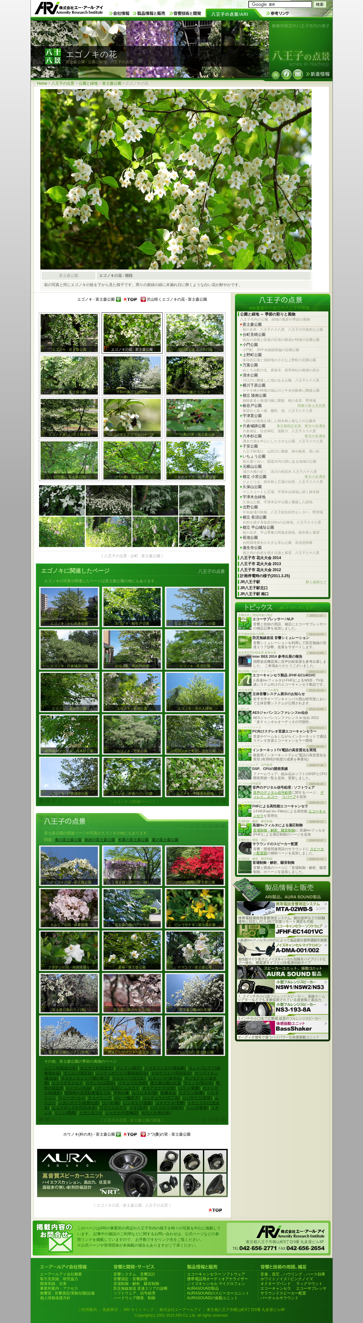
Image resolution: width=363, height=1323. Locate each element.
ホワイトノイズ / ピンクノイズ (286, 1279)
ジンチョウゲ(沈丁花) (161, 1098)
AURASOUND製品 (203, 1288)
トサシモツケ (90, 1113)
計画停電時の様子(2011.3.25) (265, 576)
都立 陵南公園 (254, 395)
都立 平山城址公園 (258, 527)
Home (42, 83)
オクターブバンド (275, 1283)
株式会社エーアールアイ (180, 1309)
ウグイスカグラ (113, 1107)
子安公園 (250, 446)
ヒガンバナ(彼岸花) (165, 1078)
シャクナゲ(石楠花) (121, 1113)
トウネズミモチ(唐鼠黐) (165, 1068)
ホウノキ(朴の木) (156, 1113)
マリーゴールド (71, 1098)
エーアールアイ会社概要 (61, 1274)
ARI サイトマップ (138, 1309)
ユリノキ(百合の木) (60, 1068)
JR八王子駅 (283, 582)
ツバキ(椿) (111, 1103)
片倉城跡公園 (284, 426)
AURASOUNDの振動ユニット (212, 1298)
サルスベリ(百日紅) (128, 1078)
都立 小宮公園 (284, 477)
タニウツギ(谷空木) (96, 1068)
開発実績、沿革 (53, 1283)
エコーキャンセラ (275, 1288)
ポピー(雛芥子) (127, 1098)
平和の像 (121, 1093)
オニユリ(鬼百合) (78, 1073)
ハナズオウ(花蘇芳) (167, 1107)
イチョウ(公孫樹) (132, 1083)
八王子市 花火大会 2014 (260, 558)
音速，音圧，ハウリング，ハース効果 (292, 1274)
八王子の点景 (62, 83)
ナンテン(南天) (129, 1068)
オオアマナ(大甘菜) (158, 1088)
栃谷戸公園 (284, 406)
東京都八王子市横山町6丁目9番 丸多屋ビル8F (246, 1309)
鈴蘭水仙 (168, 1093)
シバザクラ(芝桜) (197, 1098)
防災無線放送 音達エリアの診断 (140, 1288)
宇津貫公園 (252, 416)
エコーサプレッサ (311, 1288)
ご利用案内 (87, 1309)
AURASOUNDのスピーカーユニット (218, 1293)
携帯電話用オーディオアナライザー (217, 1279)
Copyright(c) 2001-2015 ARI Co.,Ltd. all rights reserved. (181, 1315)
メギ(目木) (138, 1107)
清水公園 (250, 375)
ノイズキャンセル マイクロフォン (216, 1283)
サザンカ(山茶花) (100, 1083)
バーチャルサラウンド (279, 1298)
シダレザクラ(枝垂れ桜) (78, 1103)
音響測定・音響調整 (130, 1279)
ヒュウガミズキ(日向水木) (74, 1107)
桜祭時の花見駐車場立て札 (88, 1093)
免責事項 (110, 1309)
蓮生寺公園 (252, 547)
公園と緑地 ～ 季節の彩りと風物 (268, 314)
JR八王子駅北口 (254, 588)
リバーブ (289, 796)
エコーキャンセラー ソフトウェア (216, 1274)
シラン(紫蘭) (189, 1088)
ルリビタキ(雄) (145, 1093)
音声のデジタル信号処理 (272, 792)
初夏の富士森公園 (133, 839)
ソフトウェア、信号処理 (134, 1293)
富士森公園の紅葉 (166, 1083)
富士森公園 (111, 83)
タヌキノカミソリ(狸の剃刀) (85, 1078)
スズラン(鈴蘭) (191, 1093)
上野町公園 (252, 355)
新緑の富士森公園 (99, 839)
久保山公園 (252, 487)
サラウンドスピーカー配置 (283, 1293)
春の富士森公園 (68, 839)
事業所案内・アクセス (59, 1288)
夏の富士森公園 (165, 839)
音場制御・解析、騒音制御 (274, 830)
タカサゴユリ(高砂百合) (171, 1073)
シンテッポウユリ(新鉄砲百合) (122, 1073)
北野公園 (250, 507)
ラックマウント (309, 1283)
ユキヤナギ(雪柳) (170, 1103)
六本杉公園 (284, 436)
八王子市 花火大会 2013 (260, 564)
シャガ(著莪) (197, 1107)
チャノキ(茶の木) (198, 1083)
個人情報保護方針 (55, 1298)
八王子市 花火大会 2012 (260, 570)
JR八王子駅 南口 (254, 594)
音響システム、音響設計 (134, 1274)
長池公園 (250, 537)
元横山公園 (252, 466)
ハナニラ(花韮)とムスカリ (117, 1088)
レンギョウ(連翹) (137, 1103)
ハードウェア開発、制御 (134, 1298)
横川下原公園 (254, 385)
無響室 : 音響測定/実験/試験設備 (67, 1293)
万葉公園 (250, 365)
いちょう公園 (254, 456)
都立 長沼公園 (254, 517)
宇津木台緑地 (254, 497)
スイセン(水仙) (78, 1088)
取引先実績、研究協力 (59, 1279)
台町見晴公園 (254, 334)
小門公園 (250, 344)
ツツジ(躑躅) (65, 1113)
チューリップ (99, 1098)
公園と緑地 (88, 83)
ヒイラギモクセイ (67, 1083)
